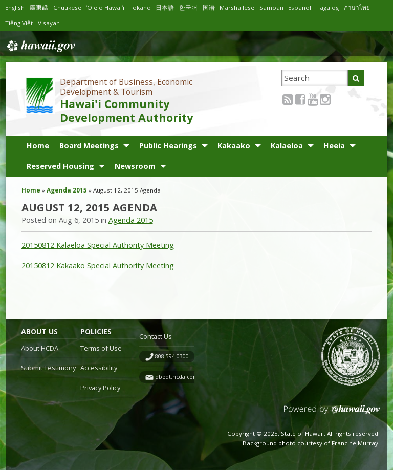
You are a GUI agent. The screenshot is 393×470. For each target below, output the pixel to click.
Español (305, 7)
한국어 (192, 7)
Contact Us (155, 336)
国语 (212, 7)
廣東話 (40, 7)
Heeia (334, 146)
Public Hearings (168, 146)
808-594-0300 (172, 356)
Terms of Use (101, 348)
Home (38, 146)
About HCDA (39, 348)
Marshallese (241, 7)
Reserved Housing (60, 166)
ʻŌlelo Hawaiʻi (108, 7)
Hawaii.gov (40, 45)
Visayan (49, 22)
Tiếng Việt (19, 22)
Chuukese (68, 7)
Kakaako (233, 146)
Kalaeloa (287, 146)
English (15, 7)
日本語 (168, 7)
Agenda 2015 (67, 190)
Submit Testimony (48, 367)
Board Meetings (89, 146)
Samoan (277, 7)
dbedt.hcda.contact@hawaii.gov (196, 376)
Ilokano (144, 7)
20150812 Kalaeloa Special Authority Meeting (97, 245)
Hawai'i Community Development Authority (126, 110)
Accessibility (98, 367)
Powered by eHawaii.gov (332, 413)
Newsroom (135, 166)
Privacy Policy (100, 387)
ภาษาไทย (364, 7)
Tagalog (333, 7)
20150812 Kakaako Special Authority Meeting (97, 265)
